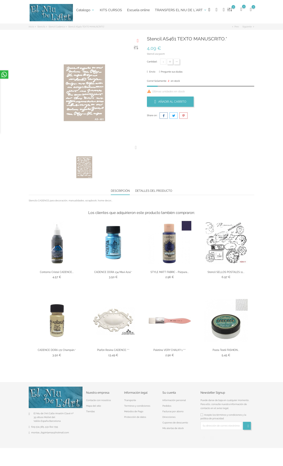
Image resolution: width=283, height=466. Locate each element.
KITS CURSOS (111, 10)
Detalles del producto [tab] (153, 190)
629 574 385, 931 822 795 (44, 426)
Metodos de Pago (133, 411)
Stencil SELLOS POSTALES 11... (226, 272)
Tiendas (90, 411)
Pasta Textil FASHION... (226, 350)
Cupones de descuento (175, 422)
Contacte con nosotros (98, 400)
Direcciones (168, 417)
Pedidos (166, 405)
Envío (152, 71)
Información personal (174, 400)
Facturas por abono (173, 411)
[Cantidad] (163, 62)
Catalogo (85, 10)
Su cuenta (169, 392)
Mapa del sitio (93, 405)
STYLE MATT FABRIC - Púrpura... (170, 272)
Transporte (130, 400)
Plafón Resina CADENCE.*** (113, 350)
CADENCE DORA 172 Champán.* (57, 350)
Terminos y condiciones (137, 405)
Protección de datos (135, 417)
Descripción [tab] (120, 190)
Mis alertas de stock (173, 428)
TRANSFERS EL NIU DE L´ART (181, 10)
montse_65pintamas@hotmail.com (50, 432)
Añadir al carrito (170, 101)
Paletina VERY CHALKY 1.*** (169, 350)
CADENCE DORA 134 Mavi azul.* (113, 272)
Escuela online (138, 10)
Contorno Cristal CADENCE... (57, 272)
